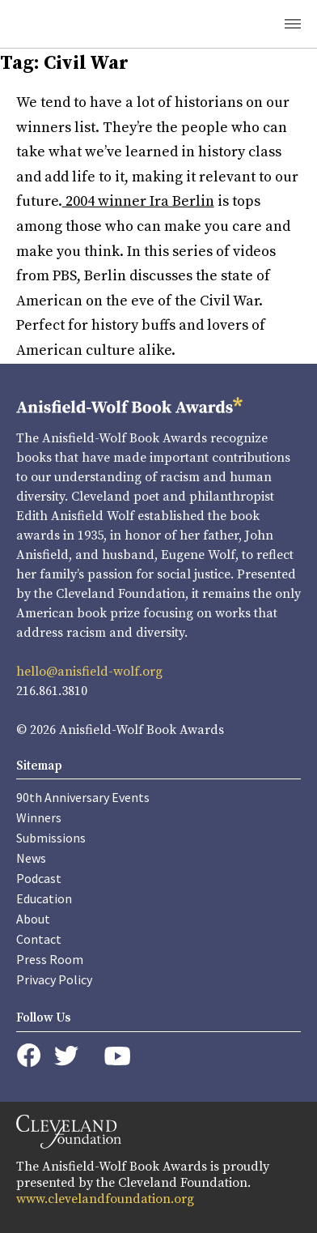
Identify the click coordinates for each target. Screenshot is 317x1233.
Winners (38, 817)
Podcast (38, 878)
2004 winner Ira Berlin (138, 201)
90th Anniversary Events (83, 797)
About (33, 919)
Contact (38, 939)
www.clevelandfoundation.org (105, 1199)
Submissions (51, 838)
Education (44, 898)
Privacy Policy (54, 979)
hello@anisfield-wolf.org (89, 671)
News (31, 858)
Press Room (49, 959)
